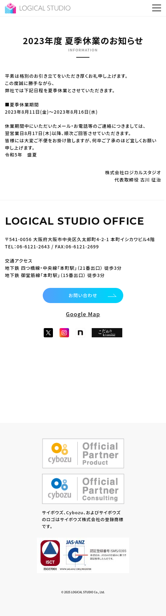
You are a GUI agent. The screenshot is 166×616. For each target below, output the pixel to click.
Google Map (83, 314)
